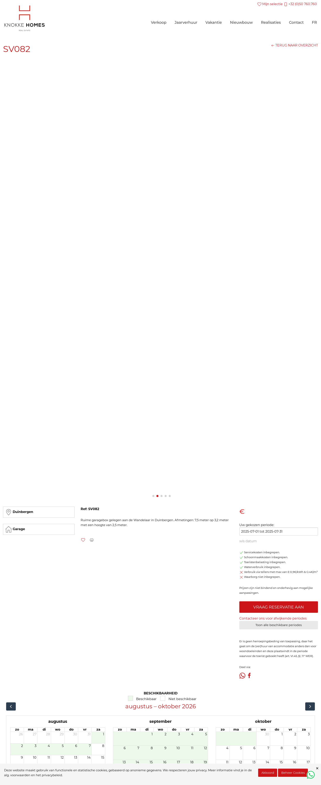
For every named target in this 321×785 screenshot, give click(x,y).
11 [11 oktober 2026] (227, 762)
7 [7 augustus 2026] (90, 746)
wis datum (248, 541)
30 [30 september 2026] (267, 734)
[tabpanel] (160, 274)
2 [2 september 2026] (165, 734)
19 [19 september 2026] (205, 762)
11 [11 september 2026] (192, 748)
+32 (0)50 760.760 (300, 4)
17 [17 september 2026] (178, 762)
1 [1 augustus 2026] (103, 734)
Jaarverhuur (186, 22)
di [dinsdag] (44, 729)
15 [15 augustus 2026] (102, 757)
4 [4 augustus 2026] (49, 746)
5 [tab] (170, 496)
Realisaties (271, 22)
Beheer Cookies (293, 773)
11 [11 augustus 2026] (48, 757)
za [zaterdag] (98, 729)
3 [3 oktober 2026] (309, 734)
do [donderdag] (71, 729)
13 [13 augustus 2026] (75, 757)
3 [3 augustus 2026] (35, 746)
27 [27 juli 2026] (34, 734)
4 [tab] (166, 496)
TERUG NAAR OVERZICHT (294, 45)
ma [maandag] (30, 729)
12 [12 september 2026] (205, 748)
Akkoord (267, 773)
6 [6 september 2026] (125, 748)
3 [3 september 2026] (179, 734)
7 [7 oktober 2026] (268, 748)
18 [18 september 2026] (191, 762)
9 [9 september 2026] (165, 748)
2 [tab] (157, 496)
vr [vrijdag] (85, 729)
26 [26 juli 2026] (21, 734)
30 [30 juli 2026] (75, 734)
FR (314, 22)
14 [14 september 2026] (137, 762)
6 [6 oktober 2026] (254, 748)
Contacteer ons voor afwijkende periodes (273, 618)
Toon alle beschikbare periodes (278, 625)
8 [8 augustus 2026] (103, 746)
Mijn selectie (270, 4)
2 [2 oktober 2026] (295, 734)
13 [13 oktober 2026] (253, 762)
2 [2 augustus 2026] (22, 746)
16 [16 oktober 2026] (294, 762)
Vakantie (214, 22)
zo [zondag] (17, 729)
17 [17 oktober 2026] (308, 762)
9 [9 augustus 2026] (22, 757)
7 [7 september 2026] (138, 748)
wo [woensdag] (57, 729)
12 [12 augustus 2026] (62, 757)
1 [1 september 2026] (152, 734)
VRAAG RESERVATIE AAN (278, 607)
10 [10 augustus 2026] (34, 757)
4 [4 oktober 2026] (227, 748)
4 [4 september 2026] (192, 734)
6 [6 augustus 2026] (76, 746)
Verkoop (158, 22)
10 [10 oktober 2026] (308, 748)
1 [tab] (153, 496)
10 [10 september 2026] (178, 748)
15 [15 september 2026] (151, 762)
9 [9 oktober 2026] (295, 748)
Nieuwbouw (241, 22)
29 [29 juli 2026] (62, 734)
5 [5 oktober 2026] (241, 748)
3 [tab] (161, 496)
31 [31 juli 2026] (89, 734)
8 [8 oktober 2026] (282, 748)
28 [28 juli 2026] (48, 734)
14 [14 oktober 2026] (267, 762)
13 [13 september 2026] (124, 762)
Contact (296, 22)
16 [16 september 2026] (164, 762)
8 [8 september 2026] (152, 748)
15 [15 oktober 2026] (281, 762)
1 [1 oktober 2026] (282, 734)
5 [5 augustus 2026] (63, 746)
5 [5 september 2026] (206, 734)
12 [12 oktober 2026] (240, 762)
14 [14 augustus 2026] (89, 757)
